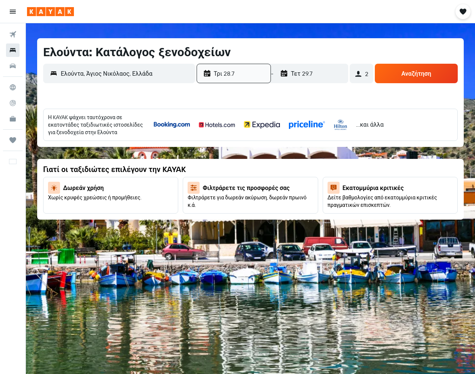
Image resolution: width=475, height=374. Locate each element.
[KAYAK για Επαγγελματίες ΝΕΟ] (13, 118)
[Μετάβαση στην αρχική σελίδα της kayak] (50, 11)
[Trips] (13, 140)
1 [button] (249, 143)
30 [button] (267, 215)
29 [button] (249, 215)
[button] (13, 11)
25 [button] (303, 197)
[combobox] (126, 73)
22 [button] (249, 197)
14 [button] (231, 179)
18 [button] (303, 179)
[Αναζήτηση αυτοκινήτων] (13, 65)
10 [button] (285, 161)
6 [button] (213, 161)
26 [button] (321, 197)
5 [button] (321, 143)
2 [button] (267, 143)
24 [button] (285, 197)
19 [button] (321, 179)
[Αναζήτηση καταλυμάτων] (13, 50)
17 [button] (285, 179)
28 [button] (231, 215)
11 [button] (303, 161)
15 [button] (249, 179)
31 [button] (285, 215)
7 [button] (231, 161)
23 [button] (267, 197)
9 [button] (267, 161)
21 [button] (231, 197)
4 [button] (303, 143)
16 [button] (267, 179)
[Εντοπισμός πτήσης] (13, 103)
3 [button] (285, 143)
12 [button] (321, 161)
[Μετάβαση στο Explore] (13, 87)
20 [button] (213, 197)
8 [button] (249, 161)
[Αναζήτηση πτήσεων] (13, 34)
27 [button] (213, 215)
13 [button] (213, 179)
